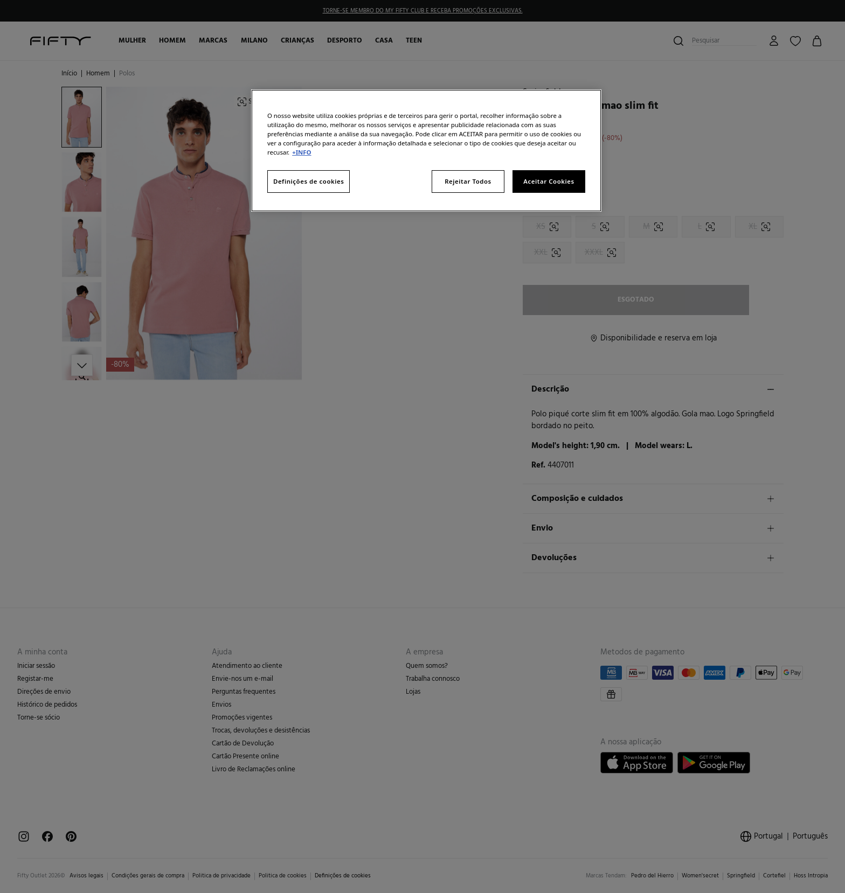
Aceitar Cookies (548, 181)
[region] (426, 150)
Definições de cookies (308, 181)
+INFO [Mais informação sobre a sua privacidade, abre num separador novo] (301, 152)
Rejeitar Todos (468, 181)
